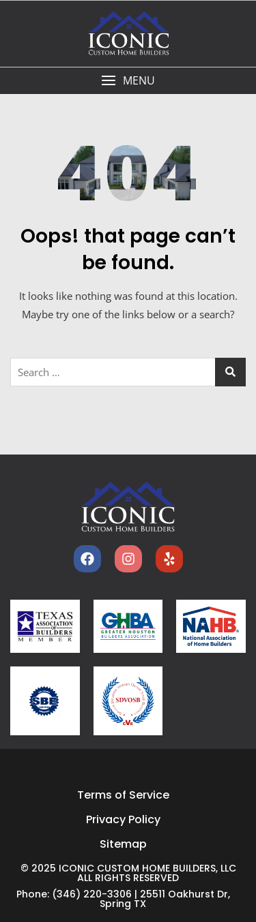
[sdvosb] (128, 701)
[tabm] (45, 626)
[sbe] (45, 701)
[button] (128, 80)
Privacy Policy (123, 819)
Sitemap (123, 844)
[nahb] (211, 625)
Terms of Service (123, 795)
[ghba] (128, 626)
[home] (128, 507)
